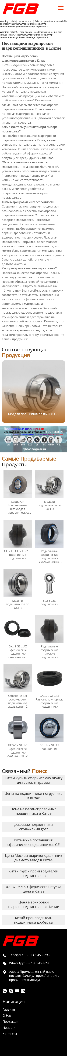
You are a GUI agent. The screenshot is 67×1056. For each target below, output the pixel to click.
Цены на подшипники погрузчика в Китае (33, 795)
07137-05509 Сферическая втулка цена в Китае (33, 889)
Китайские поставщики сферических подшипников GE (33, 842)
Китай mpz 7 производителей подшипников (33, 873)
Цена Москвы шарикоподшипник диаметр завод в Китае (33, 857)
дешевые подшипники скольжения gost (33, 826)
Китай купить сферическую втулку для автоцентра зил (33, 780)
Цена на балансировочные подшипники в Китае (33, 811)
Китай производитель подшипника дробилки (33, 920)
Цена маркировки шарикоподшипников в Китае (33, 904)
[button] (58, 391)
